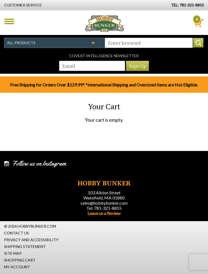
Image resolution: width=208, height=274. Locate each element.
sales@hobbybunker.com (104, 202)
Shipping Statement (25, 246)
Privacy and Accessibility (31, 239)
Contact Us (16, 233)
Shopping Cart (19, 260)
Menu (9, 21)
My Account (17, 267)
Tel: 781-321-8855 (104, 208)
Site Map (13, 253)
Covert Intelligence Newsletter (104, 55)
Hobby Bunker (104, 23)
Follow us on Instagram (39, 163)
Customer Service (23, 5)
